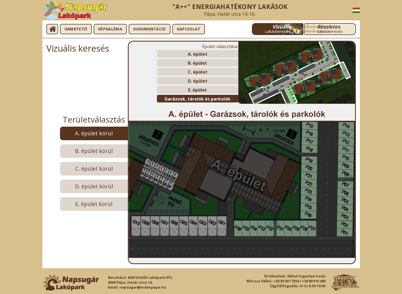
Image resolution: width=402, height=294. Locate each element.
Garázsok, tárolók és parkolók (197, 99)
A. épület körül (94, 133)
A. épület (197, 54)
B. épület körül (94, 151)
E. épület (197, 90)
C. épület (197, 72)
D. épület (197, 81)
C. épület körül (94, 168)
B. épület (197, 63)
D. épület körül (94, 186)
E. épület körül (93, 204)
